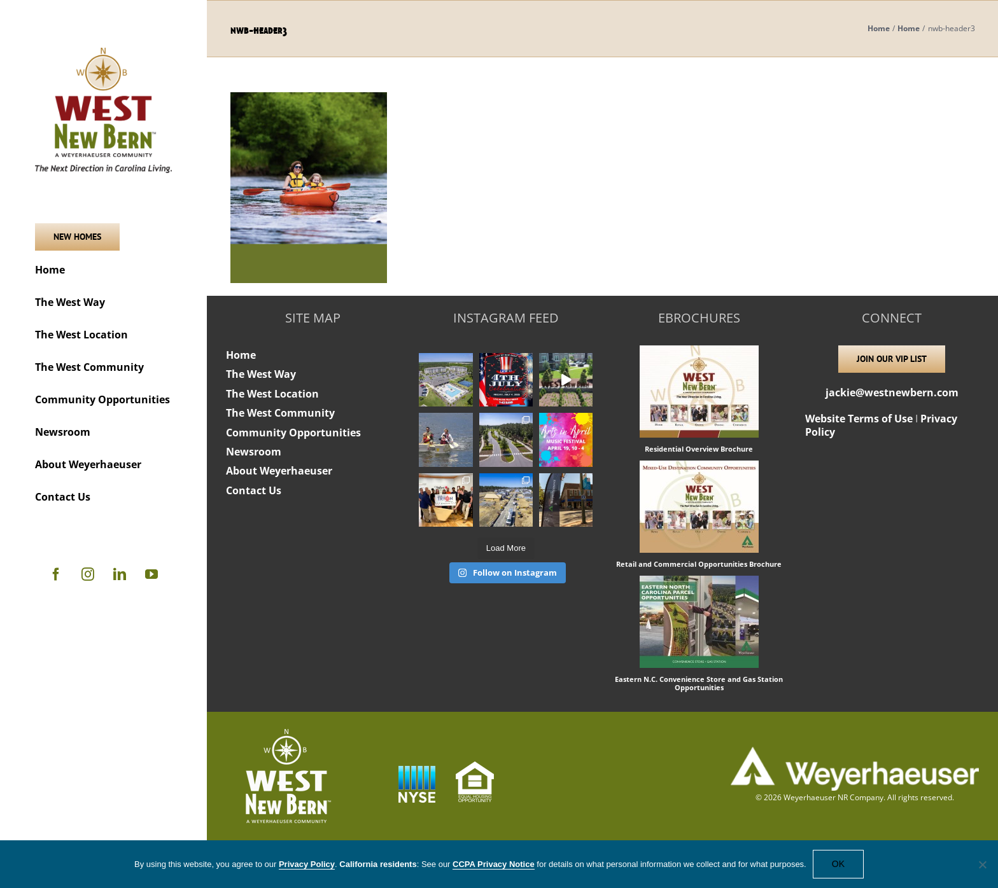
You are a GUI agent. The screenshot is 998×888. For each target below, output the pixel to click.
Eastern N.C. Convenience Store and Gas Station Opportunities (699, 683)
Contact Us (253, 490)
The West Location (272, 394)
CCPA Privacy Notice (494, 864)
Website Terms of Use (859, 419)
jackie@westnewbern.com (892, 392)
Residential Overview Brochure (699, 449)
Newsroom (253, 452)
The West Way (261, 374)
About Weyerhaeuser (279, 471)
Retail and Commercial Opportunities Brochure (699, 564)
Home (241, 355)
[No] (982, 864)
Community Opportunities (293, 433)
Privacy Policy (307, 864)
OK (838, 864)
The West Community (280, 413)
